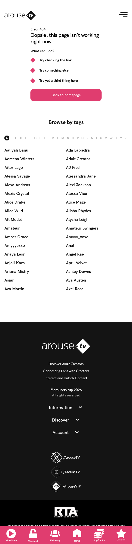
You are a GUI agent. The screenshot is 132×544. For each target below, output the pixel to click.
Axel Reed (75, 288)
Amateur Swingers (82, 228)
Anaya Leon (14, 254)
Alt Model (13, 219)
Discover (60, 420)
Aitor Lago (13, 167)
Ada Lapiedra (78, 150)
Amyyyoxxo (14, 245)
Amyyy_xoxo (77, 236)
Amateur (12, 228)
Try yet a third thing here (58, 80)
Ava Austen (76, 280)
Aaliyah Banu (16, 150)
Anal (70, 245)
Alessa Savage (17, 176)
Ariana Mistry (16, 271)
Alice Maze (76, 202)
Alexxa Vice (76, 193)
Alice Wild (13, 210)
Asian (9, 280)
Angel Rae (75, 254)
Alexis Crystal (16, 193)
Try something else (53, 70)
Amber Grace (16, 236)
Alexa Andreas (17, 184)
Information (60, 407)
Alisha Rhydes (78, 210)
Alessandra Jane (81, 176)
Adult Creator (78, 158)
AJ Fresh (74, 167)
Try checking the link (55, 60)
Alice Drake (14, 202)
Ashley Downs (78, 271)
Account (60, 432)
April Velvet (76, 262)
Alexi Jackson (78, 184)
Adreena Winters (19, 158)
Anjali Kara (14, 262)
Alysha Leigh (77, 219)
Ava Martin (14, 288)
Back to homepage (66, 95)
